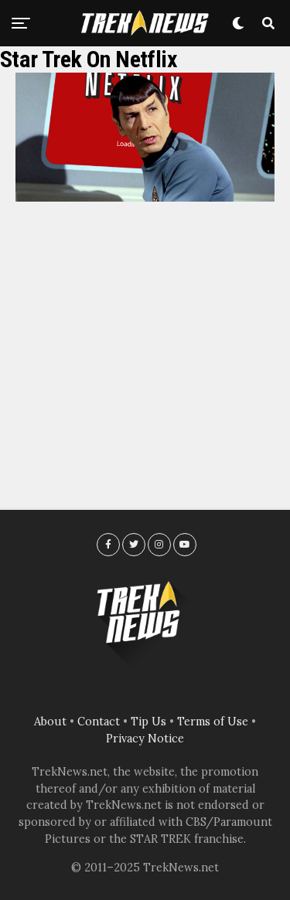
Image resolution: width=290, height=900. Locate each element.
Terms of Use (212, 721)
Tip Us (148, 721)
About (50, 721)
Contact (98, 721)
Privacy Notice (145, 738)
